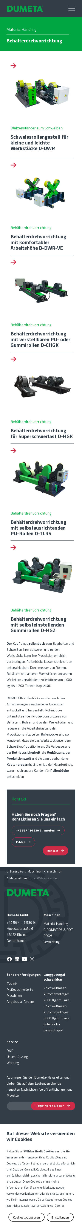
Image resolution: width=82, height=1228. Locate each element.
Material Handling (55, 923)
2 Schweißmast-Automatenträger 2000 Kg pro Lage (56, 994)
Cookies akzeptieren (26, 1217)
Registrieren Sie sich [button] (53, 1106)
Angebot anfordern (20, 1001)
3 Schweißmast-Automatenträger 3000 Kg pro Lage (56, 1012)
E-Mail (23, 847)
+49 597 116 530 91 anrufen (38, 835)
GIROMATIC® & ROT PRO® (58, 932)
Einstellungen (60, 1217)
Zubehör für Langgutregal (52, 1027)
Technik (12, 983)
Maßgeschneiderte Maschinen (20, 992)
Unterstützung (17, 1056)
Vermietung (51, 941)
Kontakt (55, 856)
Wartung (13, 1062)
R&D (10, 1050)
